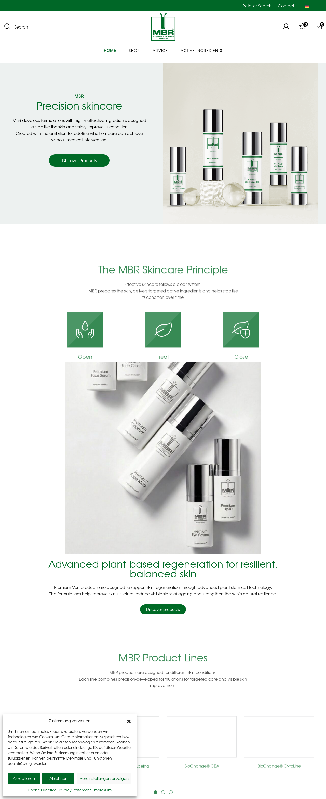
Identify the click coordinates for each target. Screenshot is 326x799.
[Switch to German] (307, 5)
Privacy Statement (75, 789)
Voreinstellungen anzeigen (104, 778)
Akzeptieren (24, 778)
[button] (128, 720)
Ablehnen (58, 778)
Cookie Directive (42, 789)
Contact (286, 6)
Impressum (102, 789)
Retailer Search (257, 6)
